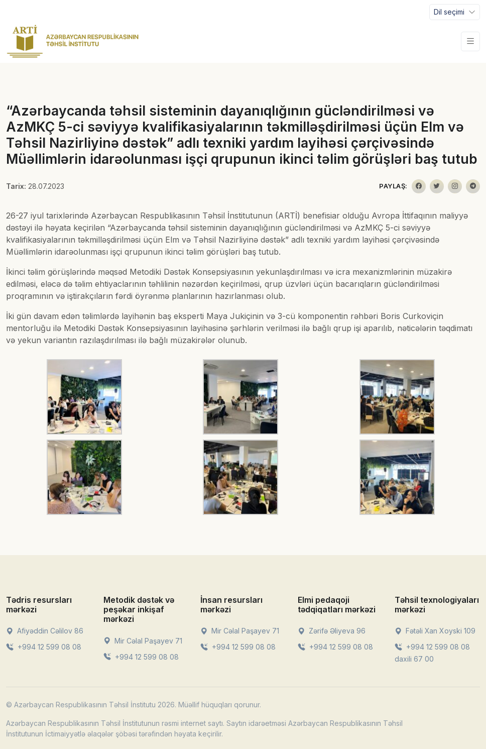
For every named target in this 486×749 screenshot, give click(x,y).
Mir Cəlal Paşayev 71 (142, 640)
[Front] (73, 41)
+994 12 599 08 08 (43, 647)
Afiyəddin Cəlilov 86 (44, 630)
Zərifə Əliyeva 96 (332, 630)
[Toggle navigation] (454, 12)
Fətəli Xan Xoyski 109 (435, 630)
